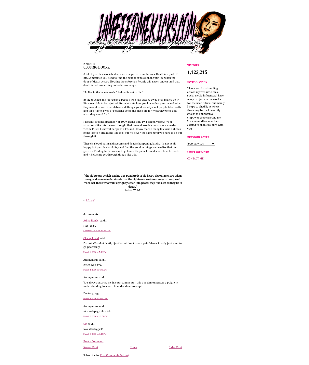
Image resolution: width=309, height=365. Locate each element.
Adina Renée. (91, 220)
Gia (85, 324)
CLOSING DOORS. (96, 67)
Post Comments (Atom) (114, 355)
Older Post (175, 347)
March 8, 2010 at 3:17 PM (94, 334)
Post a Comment (93, 341)
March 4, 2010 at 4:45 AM (95, 270)
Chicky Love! (91, 238)
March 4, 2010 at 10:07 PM (95, 298)
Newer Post (90, 347)
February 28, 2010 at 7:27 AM (97, 231)
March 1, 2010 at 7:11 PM (94, 252)
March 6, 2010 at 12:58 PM (95, 316)
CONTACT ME (195, 158)
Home (133, 347)
